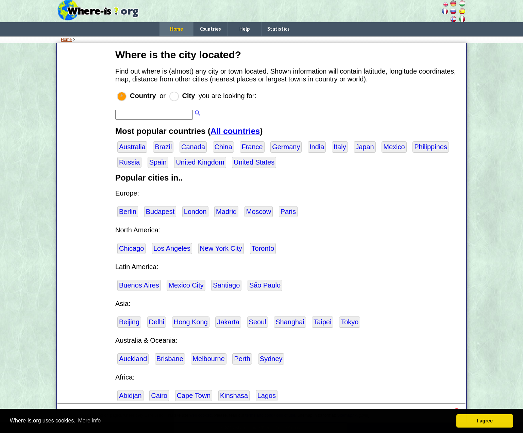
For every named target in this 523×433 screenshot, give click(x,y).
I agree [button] (484, 420)
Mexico (394, 147)
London (195, 211)
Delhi (157, 322)
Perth (242, 358)
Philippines (430, 147)
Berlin (127, 211)
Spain (158, 162)
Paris (288, 211)
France (252, 147)
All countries (235, 131)
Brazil (163, 147)
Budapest (160, 211)
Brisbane (169, 358)
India (316, 147)
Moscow (258, 211)
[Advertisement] (84, 149)
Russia (129, 162)
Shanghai (289, 322)
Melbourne (208, 358)
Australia (132, 147)
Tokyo (349, 322)
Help (244, 29)
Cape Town (194, 395)
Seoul (257, 322)
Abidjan (130, 395)
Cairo (159, 395)
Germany (286, 147)
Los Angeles (171, 248)
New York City (221, 248)
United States (254, 162)
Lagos (266, 395)
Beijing (129, 322)
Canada (193, 147)
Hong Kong (191, 322)
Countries (210, 29)
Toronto (263, 248)
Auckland (133, 358)
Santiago (226, 285)
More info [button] (89, 420)
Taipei (322, 322)
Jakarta (228, 322)
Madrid (226, 211)
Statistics (278, 29)
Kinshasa (234, 395)
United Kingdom (200, 162)
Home (176, 29)
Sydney (271, 358)
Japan (364, 147)
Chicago (131, 248)
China (223, 147)
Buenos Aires (139, 285)
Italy (340, 147)
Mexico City (185, 285)
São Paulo (265, 285)
